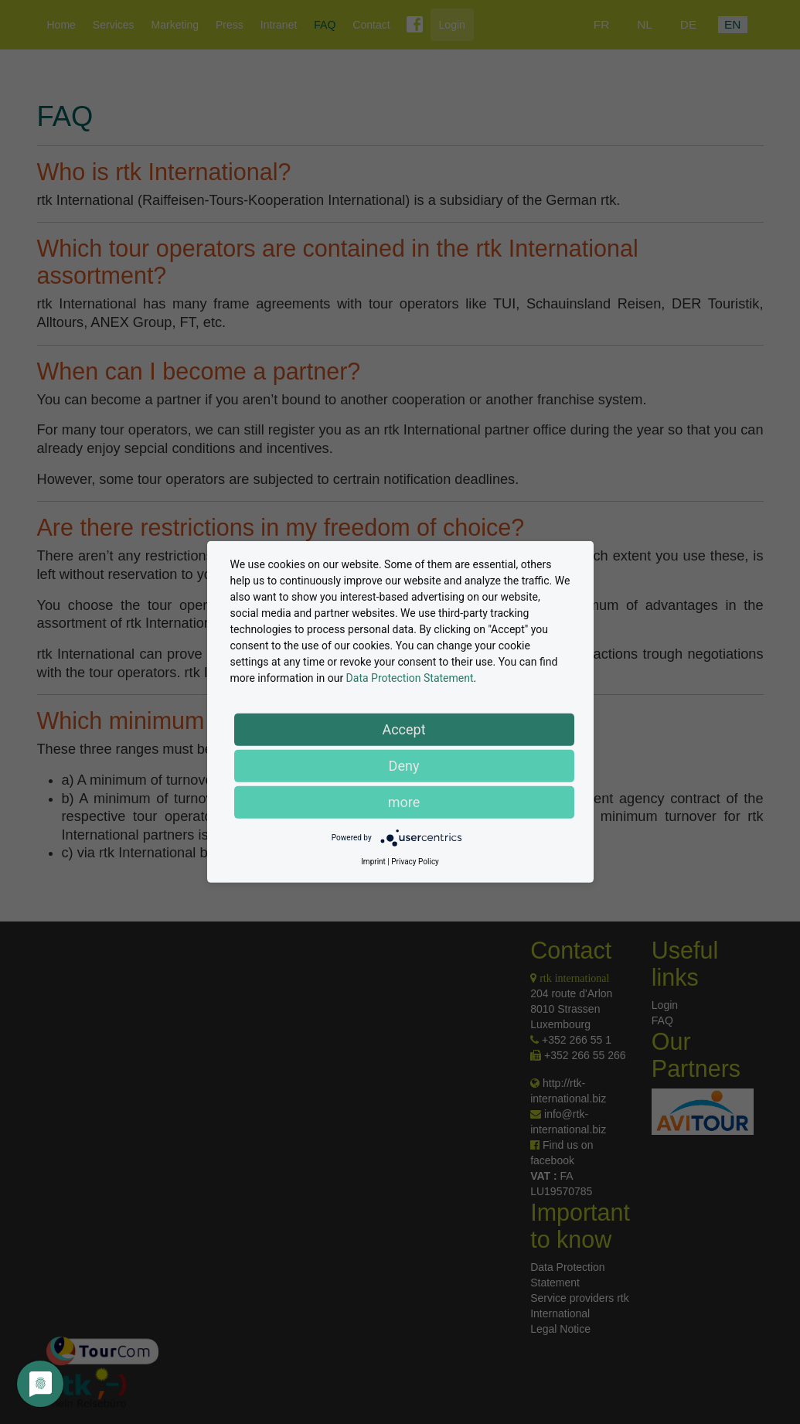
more (404, 802)
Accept (403, 729)
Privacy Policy (415, 861)
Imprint (373, 861)
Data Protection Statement (410, 678)
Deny (404, 766)
